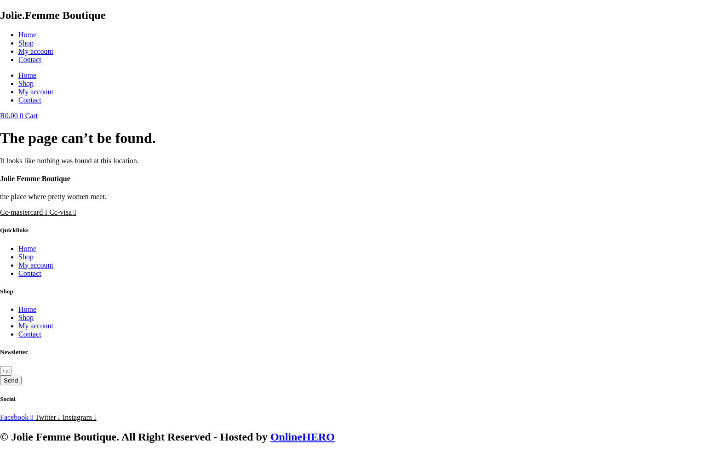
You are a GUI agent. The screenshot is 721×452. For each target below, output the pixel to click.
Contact (29, 59)
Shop (26, 43)
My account (35, 51)
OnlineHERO (302, 437)
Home (27, 35)
